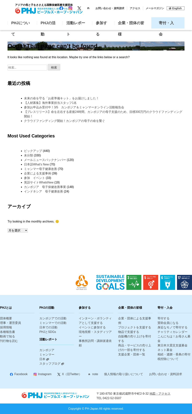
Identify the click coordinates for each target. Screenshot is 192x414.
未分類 (28, 155)
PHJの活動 (48, 25)
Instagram (44, 374)
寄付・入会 (166, 25)
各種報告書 (7, 331)
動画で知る (7, 336)
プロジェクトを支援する (134, 327)
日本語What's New (36, 164)
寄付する (164, 318)
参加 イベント (34, 177)
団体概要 (6, 318)
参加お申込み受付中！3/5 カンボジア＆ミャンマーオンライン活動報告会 (74, 107)
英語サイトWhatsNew (38, 182)
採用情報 (6, 327)
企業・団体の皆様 (131, 25)
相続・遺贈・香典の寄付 (174, 354)
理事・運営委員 (10, 322)
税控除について (168, 358)
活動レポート (75, 25)
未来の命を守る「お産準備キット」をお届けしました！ (61, 98)
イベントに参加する (92, 327)
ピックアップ (33, 150)
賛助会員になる (168, 322)
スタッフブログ (49, 363)
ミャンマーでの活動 (52, 322)
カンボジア (46, 350)
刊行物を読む (9, 340)
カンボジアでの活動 (52, 318)
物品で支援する (128, 331)
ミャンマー (46, 354)
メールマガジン (155, 8)
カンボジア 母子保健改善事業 (45, 187)
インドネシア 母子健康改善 (43, 191)
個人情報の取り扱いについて (123, 374)
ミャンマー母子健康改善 (40, 168)
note (95, 374)
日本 (42, 359)
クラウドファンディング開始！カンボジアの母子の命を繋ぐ (64, 120)
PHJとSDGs (47, 331)
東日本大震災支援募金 (173, 345)
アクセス (135, 8)
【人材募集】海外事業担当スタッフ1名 (52, 102)
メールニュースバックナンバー (45, 159)
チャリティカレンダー (173, 331)
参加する (101, 25)
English (175, 8)
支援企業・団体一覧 (131, 354)
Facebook (21, 374)
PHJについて (20, 25)
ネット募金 (165, 349)
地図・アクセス (159, 393)
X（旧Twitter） (72, 374)
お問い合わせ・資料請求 (109, 8)
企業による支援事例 (37, 173)
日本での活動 (48, 327)
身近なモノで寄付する (173, 327)
